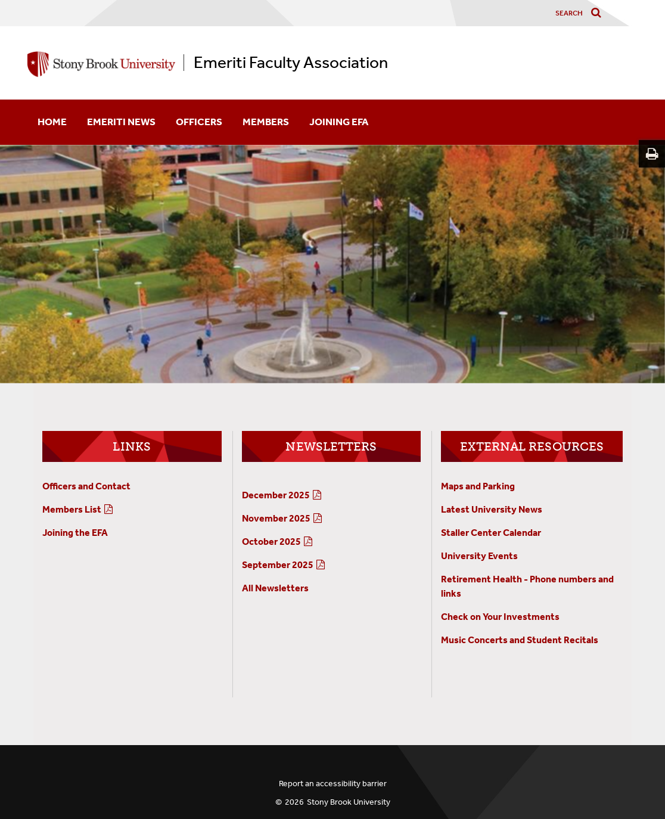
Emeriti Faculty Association (291, 62)
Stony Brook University (348, 802)
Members (266, 122)
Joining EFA (338, 122)
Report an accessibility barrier (333, 783)
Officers (199, 122)
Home (52, 122)
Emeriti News (121, 122)
